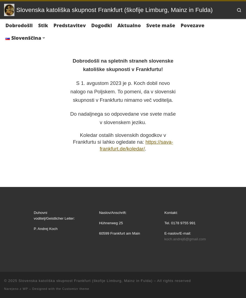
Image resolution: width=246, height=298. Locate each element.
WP (25, 288)
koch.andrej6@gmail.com (185, 239)
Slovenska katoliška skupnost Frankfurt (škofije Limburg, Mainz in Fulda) (85, 281)
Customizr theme (76, 288)
